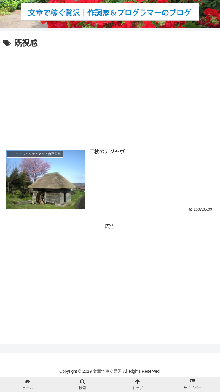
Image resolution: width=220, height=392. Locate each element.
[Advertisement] (110, 94)
